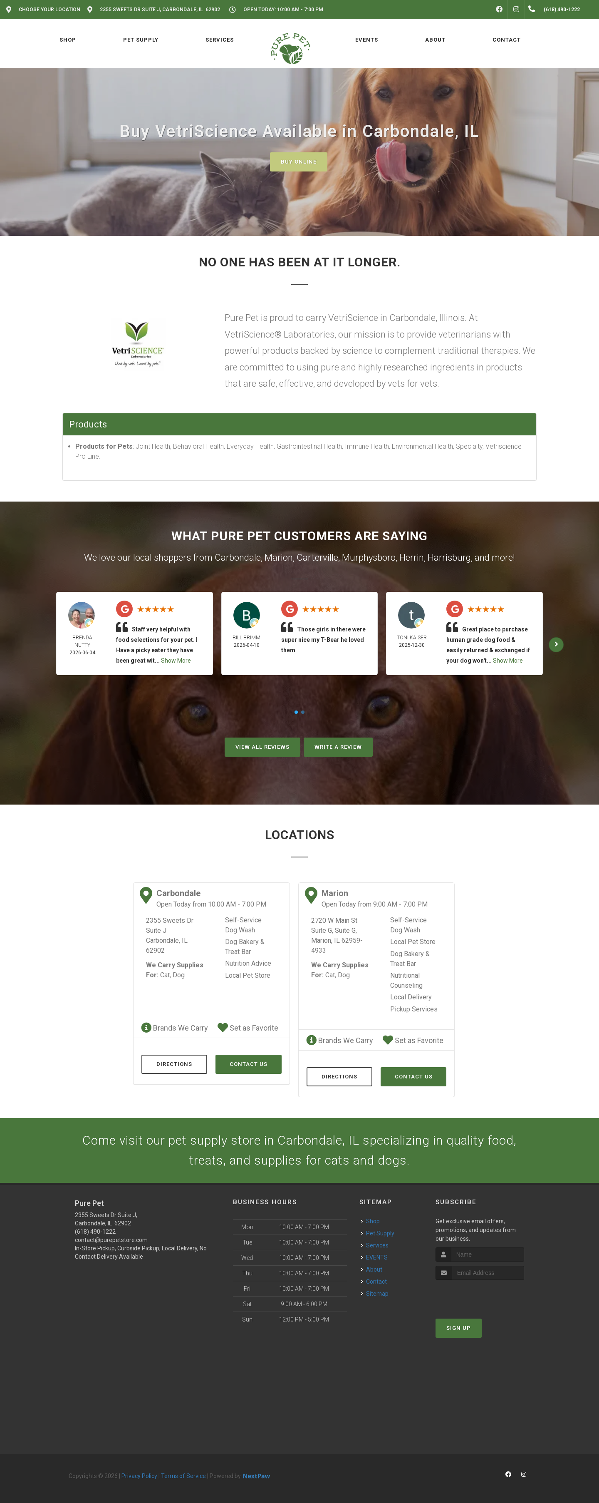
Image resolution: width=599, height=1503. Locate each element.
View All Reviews (262, 747)
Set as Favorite (248, 1028)
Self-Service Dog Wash (243, 925)
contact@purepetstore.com (111, 1240)
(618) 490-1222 (95, 1231)
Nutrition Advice (248, 963)
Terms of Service (183, 1476)
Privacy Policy (139, 1476)
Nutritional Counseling (406, 980)
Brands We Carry (174, 1028)
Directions (174, 1064)
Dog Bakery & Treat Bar (245, 947)
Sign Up (458, 1328)
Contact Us (248, 1064)
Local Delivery (411, 997)
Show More (176, 660)
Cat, (165, 975)
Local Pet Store (247, 975)
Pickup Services (414, 1009)
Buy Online (299, 162)
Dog (179, 975)
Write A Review (338, 747)
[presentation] (480, 1295)
